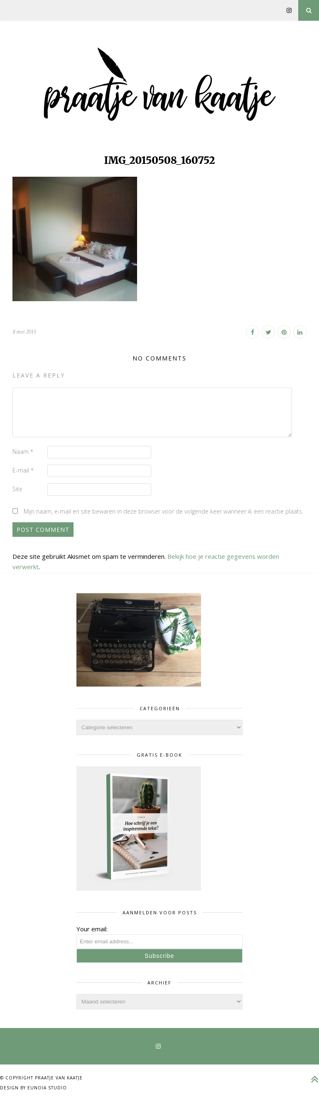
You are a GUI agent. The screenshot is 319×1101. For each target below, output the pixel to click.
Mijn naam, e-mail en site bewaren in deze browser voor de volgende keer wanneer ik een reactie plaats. (163, 511)
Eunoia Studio (47, 1088)
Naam (22, 452)
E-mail (23, 470)
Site (17, 489)
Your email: (92, 929)
